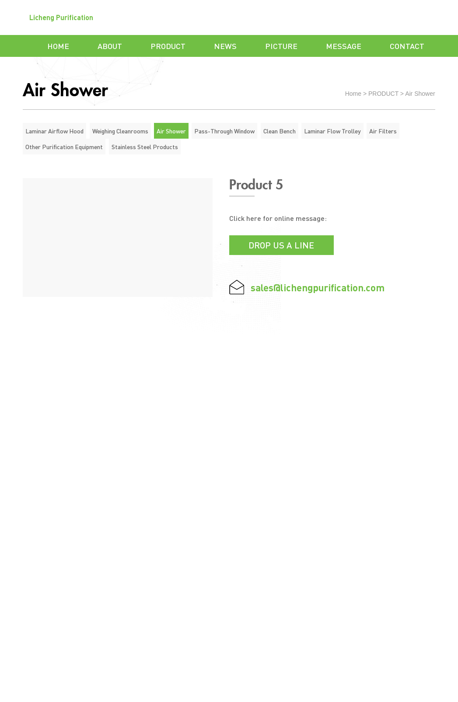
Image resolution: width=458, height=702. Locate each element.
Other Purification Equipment (64, 146)
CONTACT (407, 46)
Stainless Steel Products (145, 146)
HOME (58, 46)
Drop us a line (281, 245)
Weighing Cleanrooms (120, 131)
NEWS (225, 46)
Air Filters (383, 131)
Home (353, 93)
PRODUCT (167, 46)
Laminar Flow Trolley (332, 131)
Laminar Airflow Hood (54, 131)
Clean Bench (279, 131)
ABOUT (110, 46)
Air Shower (420, 93)
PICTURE (281, 46)
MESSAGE (343, 46)
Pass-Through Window (224, 131)
